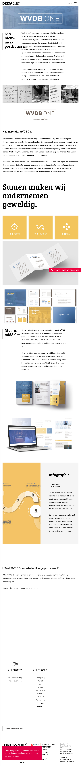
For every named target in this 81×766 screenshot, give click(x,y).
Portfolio (46, 747)
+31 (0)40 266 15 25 (66, 753)
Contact (46, 755)
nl (70, 3)
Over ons (46, 749)
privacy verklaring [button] (12, 756)
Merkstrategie (48, 744)
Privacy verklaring (65, 759)
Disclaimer (63, 757)
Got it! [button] (22, 762)
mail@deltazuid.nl (66, 751)
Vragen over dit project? (64, 270)
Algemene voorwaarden (67, 761)
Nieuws (45, 752)
